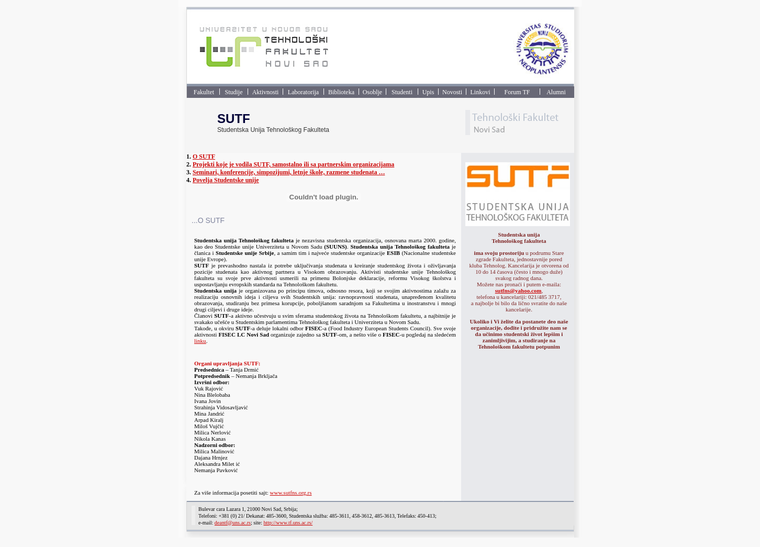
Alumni (556, 92)
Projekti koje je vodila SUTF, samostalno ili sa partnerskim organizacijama (293, 164)
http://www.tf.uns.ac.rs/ (287, 523)
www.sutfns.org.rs (291, 492)
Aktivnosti (265, 92)
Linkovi (480, 92)
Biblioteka (341, 92)
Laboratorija (303, 92)
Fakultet (204, 92)
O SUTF (204, 156)
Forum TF (517, 92)
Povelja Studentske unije (226, 180)
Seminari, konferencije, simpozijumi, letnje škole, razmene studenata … (289, 172)
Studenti (402, 92)
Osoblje (372, 92)
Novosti (452, 92)
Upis (428, 92)
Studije (233, 92)
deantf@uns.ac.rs (233, 523)
